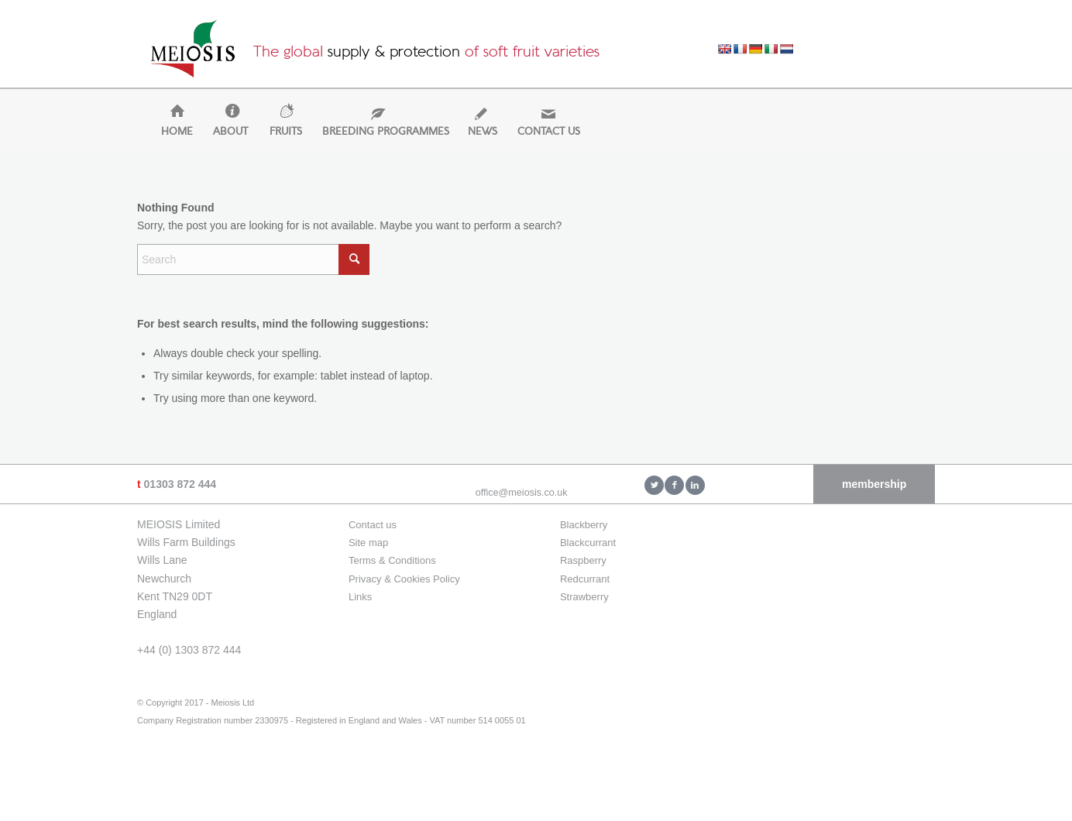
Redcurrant (585, 579)
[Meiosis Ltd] (193, 53)
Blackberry (583, 525)
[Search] (253, 259)
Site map (368, 542)
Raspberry (583, 560)
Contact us (373, 525)
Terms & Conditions (392, 560)
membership (874, 484)
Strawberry (584, 597)
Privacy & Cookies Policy (404, 579)
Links (360, 597)
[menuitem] (170, 131)
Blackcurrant (588, 542)
